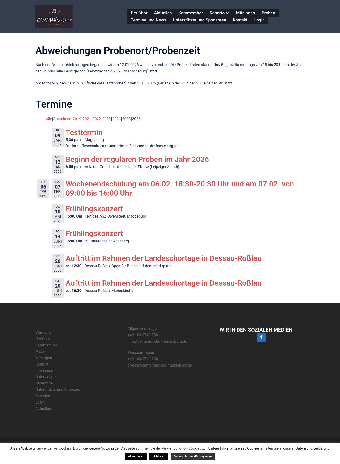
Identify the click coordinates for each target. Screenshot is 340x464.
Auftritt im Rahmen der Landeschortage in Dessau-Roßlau (163, 258)
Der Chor (139, 12)
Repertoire (220, 12)
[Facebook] (261, 337)
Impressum (45, 370)
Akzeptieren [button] (136, 456)
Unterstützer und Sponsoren (199, 19)
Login (259, 19)
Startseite (43, 332)
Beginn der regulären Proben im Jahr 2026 (137, 159)
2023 (106, 119)
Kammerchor (190, 12)
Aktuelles (163, 12)
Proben (268, 12)
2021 (87, 119)
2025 (126, 119)
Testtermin (84, 132)
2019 (77, 119)
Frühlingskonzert (94, 208)
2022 (97, 119)
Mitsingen (245, 12)
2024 (116, 119)
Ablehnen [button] (158, 456)
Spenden (42, 396)
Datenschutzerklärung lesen (193, 456)
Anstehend (62, 119)
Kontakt (240, 19)
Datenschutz (45, 377)
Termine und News (148, 19)
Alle (49, 119)
